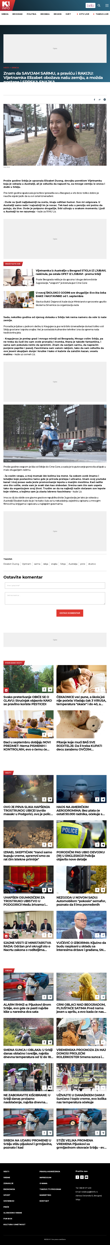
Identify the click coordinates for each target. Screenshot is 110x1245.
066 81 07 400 (85, 1188)
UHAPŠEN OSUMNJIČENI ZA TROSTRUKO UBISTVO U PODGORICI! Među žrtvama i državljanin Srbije (24, 901)
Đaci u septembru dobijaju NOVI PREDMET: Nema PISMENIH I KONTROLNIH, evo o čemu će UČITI (27, 745)
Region (57, 14)
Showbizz (8, 1201)
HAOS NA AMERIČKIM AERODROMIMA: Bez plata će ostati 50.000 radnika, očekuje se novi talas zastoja (80, 810)
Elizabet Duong (11, 564)
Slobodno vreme (12, 1213)
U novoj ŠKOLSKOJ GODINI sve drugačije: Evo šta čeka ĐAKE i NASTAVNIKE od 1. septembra (71, 294)
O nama (43, 1183)
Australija (73, 564)
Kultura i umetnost (14, 1224)
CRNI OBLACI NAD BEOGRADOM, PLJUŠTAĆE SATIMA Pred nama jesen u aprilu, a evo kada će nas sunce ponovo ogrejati (80, 1008)
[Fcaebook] (94, 99)
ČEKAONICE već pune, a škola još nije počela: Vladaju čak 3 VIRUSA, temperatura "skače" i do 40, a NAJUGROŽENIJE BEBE (81, 700)
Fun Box (7, 1219)
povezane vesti (13, 663)
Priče (6, 1207)
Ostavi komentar (70, 613)
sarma (37, 564)
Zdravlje (8, 1183)
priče (82, 564)
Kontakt (44, 1201)
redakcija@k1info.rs (89, 1192)
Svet (68, 14)
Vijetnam (26, 564)
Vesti (6, 68)
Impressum (45, 1177)
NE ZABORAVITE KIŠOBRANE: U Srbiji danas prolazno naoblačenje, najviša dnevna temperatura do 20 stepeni (26, 1098)
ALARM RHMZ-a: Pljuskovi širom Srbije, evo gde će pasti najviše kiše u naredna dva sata (27, 1008)
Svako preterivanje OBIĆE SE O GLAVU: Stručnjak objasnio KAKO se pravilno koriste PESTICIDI (27, 700)
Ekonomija (9, 1189)
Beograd (17, 14)
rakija (45, 564)
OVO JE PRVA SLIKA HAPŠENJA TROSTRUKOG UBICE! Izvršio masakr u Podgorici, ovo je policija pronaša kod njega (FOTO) (28, 810)
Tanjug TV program (50, 1189)
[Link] (99, 99)
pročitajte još (12, 264)
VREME (8, 971)
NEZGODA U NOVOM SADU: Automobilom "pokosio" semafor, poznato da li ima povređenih (81, 901)
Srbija (4, 14)
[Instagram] (82, 1177)
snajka (54, 564)
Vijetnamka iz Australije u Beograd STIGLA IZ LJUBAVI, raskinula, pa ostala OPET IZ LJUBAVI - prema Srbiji (71, 272)
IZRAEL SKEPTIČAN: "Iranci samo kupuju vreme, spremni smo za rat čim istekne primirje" (27, 855)
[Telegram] (105, 99)
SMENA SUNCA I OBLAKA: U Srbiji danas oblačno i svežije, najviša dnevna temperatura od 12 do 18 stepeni (27, 1053)
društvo (92, 564)
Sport (6, 1195)
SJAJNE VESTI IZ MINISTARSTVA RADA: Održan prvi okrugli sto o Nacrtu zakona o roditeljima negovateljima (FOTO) (27, 946)
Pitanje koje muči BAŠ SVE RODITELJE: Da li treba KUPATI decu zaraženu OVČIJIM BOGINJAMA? (79, 745)
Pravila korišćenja (50, 1171)
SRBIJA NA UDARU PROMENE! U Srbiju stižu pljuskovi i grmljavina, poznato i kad (27, 1144)
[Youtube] (86, 1177)
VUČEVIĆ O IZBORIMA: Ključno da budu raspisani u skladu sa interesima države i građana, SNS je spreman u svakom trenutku (81, 946)
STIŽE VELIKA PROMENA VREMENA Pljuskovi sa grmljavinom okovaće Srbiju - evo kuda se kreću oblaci (81, 1144)
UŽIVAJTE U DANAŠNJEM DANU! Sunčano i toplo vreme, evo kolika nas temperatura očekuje (81, 1098)
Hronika (45, 14)
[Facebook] (25, 282)
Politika (31, 14)
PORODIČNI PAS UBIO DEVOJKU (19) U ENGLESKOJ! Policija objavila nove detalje (80, 855)
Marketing (45, 1195)
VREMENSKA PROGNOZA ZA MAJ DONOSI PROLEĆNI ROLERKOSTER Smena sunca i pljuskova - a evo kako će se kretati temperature (81, 1053)
